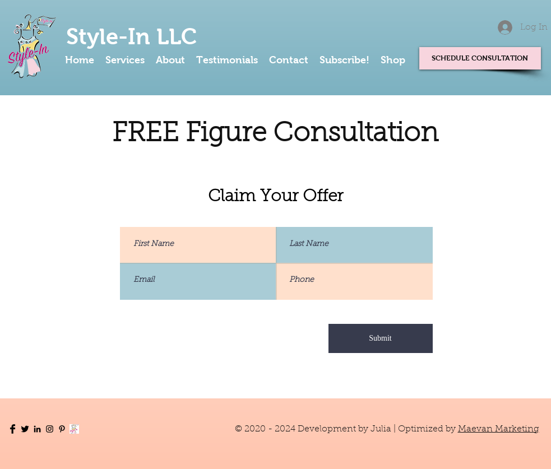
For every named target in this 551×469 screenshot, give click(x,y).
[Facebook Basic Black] (12, 429)
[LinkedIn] (37, 429)
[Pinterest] (62, 429)
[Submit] (380, 338)
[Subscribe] (74, 429)
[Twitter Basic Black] (25, 429)
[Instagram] (49, 429)
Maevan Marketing (498, 429)
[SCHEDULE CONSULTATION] (480, 58)
